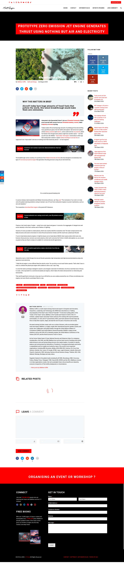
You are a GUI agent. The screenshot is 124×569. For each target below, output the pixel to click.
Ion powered (76, 131)
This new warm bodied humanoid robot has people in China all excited (100, 166)
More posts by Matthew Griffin (39, 367)
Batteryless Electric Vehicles (31, 284)
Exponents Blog (84, 8)
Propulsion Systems (54, 287)
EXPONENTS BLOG (83, 557)
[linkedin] (24, 505)
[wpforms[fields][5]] (77, 518)
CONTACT (66, 557)
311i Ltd (27, 557)
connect (76, 122)
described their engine (31, 207)
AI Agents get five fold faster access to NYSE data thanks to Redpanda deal (101, 142)
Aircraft (19, 284)
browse (51, 124)
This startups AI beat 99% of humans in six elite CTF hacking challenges (100, 118)
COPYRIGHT (73, 557)
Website (50, 516)
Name (50, 496)
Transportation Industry (67, 287)
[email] (50, 441)
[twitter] (31, 505)
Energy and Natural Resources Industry (26, 287)
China (58, 158)
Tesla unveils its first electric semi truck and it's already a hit (100, 97)
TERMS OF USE (93, 557)
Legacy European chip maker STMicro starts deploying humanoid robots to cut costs (100, 190)
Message (51, 522)
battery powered (50, 131)
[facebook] (17, 505)
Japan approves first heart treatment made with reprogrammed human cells (100, 154)
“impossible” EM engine (62, 135)
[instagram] (21, 505)
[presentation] (60, 541)
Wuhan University (51, 158)
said (60, 200)
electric (59, 131)
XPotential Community (73, 120)
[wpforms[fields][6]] (77, 512)
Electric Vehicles (62, 284)
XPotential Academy (67, 122)
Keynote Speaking (98, 8)
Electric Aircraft (51, 284)
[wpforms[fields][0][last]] (92, 499)
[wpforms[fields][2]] (77, 528)
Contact (73, 8)
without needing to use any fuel (69, 137)
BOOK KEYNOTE (116, 2)
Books (66, 8)
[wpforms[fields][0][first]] (62, 499)
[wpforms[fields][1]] (77, 505)
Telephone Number (54, 509)
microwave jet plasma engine (28, 159)
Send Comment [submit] (23, 451)
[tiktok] (28, 505)
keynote (44, 124)
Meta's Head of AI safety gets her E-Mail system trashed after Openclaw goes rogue (101, 130)
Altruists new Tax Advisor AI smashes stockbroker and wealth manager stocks (100, 178)
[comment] (50, 427)
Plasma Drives (42, 287)
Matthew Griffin (21, 82)
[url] (74, 441)
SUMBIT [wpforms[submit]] (51, 545)
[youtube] (35, 505)
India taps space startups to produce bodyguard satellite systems (99, 202)
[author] (26, 441)
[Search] (120, 8)
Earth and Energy (32, 82)
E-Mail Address (53, 503)
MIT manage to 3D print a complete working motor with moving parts (101, 107)
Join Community (112, 8)
